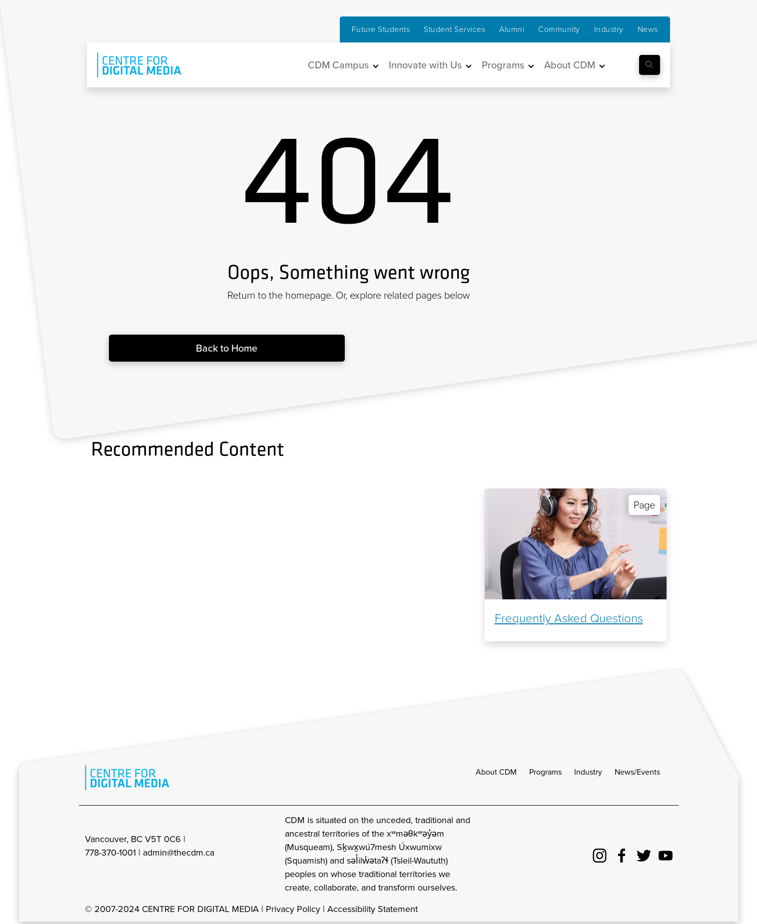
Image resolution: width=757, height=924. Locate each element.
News (648, 29)
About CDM (496, 772)
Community (559, 29)
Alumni (511, 29)
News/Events (637, 772)
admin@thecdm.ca (178, 852)
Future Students (381, 29)
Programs (545, 772)
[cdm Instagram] (600, 854)
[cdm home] (132, 64)
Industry (609, 29)
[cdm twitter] (644, 854)
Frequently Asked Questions (569, 618)
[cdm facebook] (622, 854)
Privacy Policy (293, 909)
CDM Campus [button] (338, 64)
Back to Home (226, 348)
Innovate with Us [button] (425, 64)
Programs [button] (503, 64)
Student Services (454, 29)
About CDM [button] (569, 64)
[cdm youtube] (666, 854)
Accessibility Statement (372, 909)
